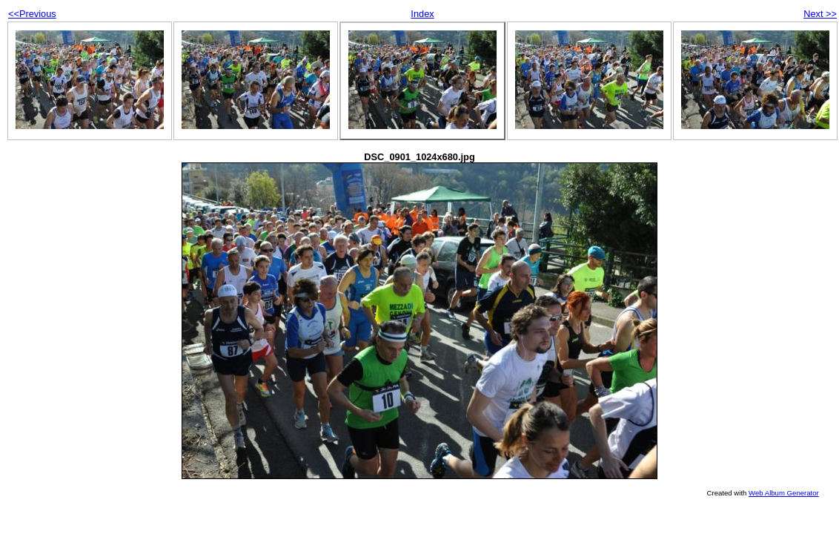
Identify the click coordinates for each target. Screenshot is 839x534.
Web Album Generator (784, 493)
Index (422, 13)
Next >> (820, 13)
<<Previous (32, 13)
